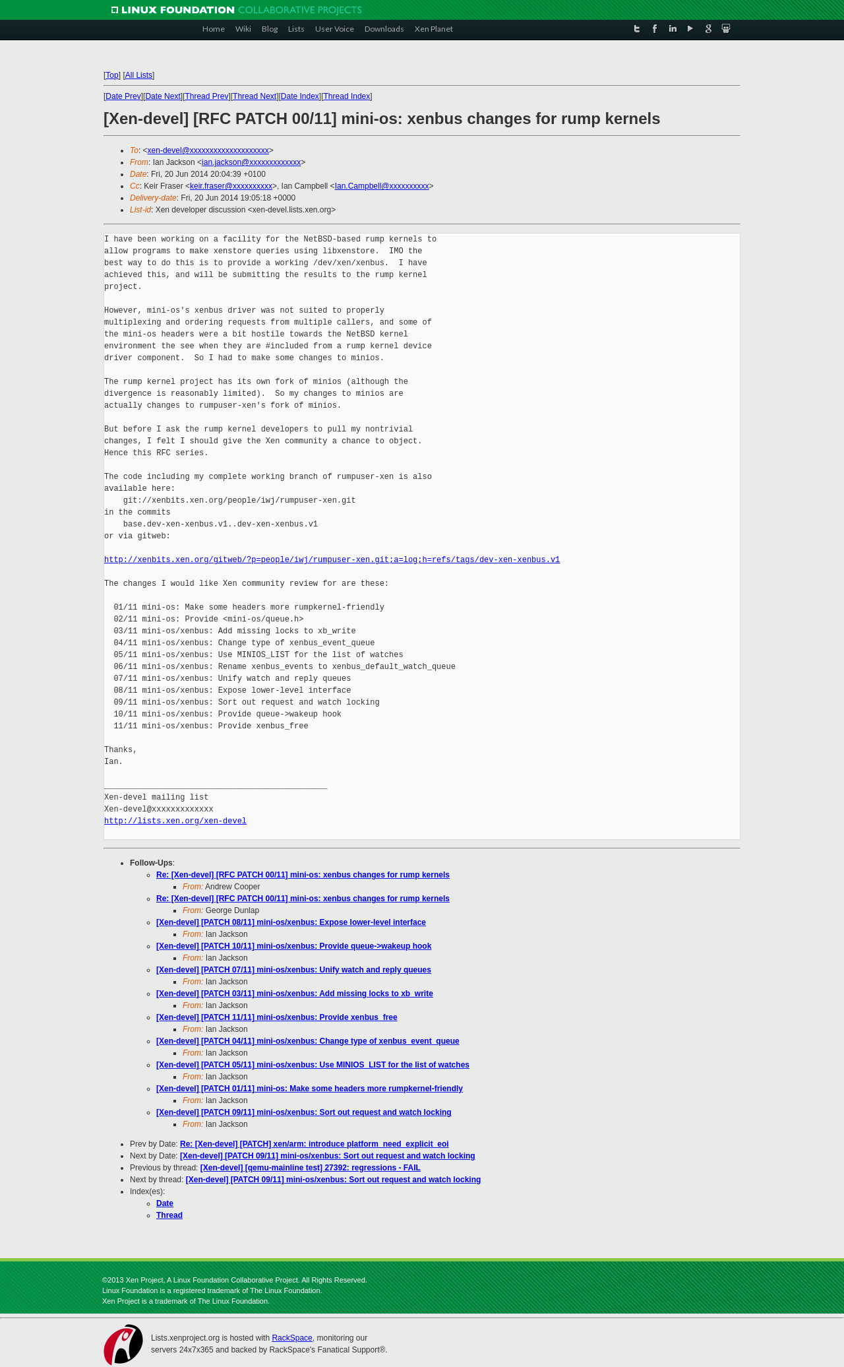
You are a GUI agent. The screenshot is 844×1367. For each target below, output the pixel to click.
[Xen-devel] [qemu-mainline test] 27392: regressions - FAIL (310, 1167)
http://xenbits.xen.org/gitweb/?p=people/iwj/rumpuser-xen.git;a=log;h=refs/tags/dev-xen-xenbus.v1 (332, 559)
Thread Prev (206, 96)
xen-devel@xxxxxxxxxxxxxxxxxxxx (208, 150)
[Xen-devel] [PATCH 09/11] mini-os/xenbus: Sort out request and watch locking (304, 1112)
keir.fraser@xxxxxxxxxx (231, 186)
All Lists (138, 75)
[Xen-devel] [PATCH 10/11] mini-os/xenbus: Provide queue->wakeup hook (293, 946)
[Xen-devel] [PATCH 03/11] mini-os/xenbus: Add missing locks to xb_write (294, 993)
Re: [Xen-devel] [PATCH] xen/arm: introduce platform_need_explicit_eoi (314, 1144)
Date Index (300, 96)
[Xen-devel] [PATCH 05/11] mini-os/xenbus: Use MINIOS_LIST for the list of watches (312, 1064)
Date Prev (123, 96)
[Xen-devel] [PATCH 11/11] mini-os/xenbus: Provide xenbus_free (277, 1017)
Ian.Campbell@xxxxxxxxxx (382, 186)
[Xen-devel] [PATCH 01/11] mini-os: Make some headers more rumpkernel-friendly (309, 1088)
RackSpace (292, 1338)
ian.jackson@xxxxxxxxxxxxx (251, 162)
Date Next (162, 96)
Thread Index (347, 96)
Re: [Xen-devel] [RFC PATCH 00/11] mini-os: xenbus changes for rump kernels (303, 874)
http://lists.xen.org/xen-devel (175, 821)
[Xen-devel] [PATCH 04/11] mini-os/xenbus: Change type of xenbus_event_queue (308, 1041)
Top (112, 75)
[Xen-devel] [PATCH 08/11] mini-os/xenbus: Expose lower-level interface (291, 922)
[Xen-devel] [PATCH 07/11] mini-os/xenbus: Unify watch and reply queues (293, 969)
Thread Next (254, 96)
